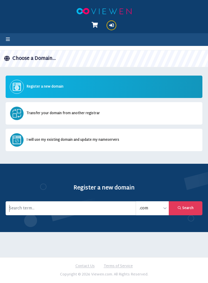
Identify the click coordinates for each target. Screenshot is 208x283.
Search (185, 208)
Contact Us (85, 266)
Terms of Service (118, 266)
